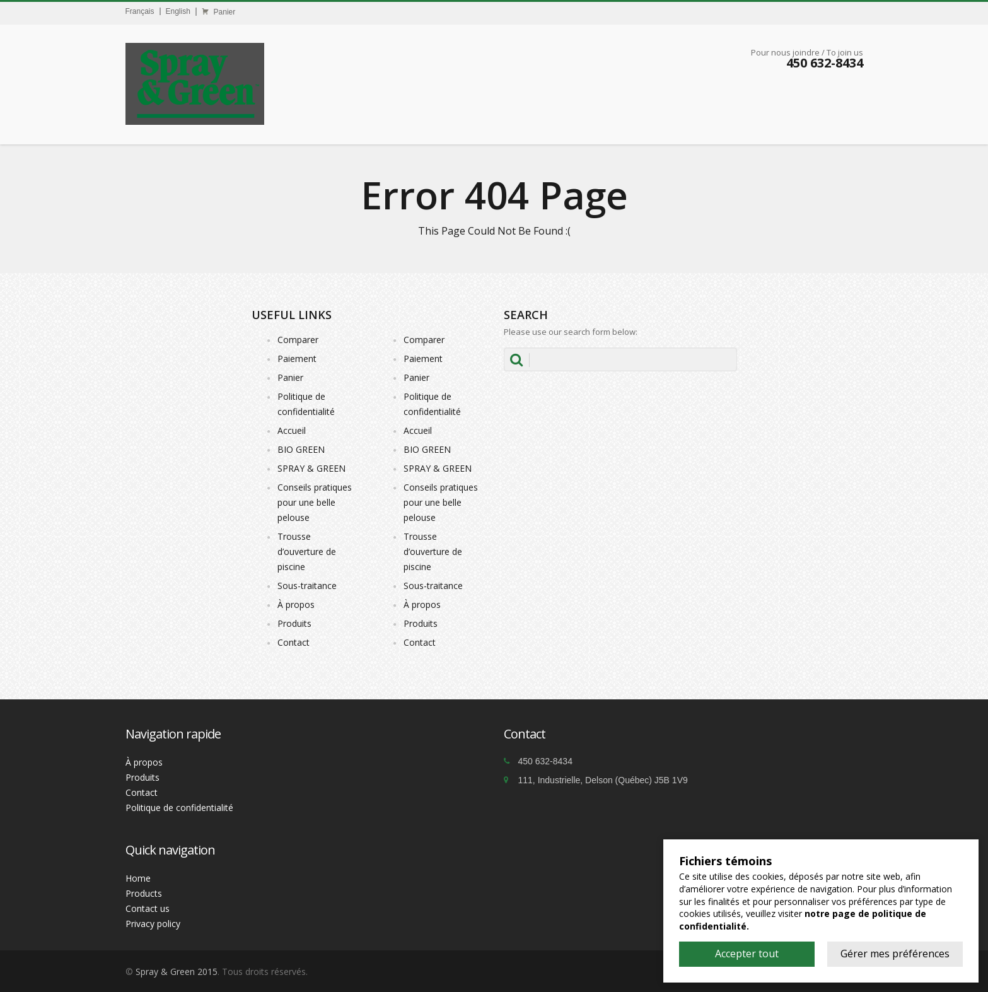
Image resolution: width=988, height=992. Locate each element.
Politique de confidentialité (179, 808)
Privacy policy (152, 924)
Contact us (147, 908)
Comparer (297, 340)
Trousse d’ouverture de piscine (306, 551)
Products (143, 893)
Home (138, 878)
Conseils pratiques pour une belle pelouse (314, 502)
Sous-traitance (307, 586)
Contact (293, 642)
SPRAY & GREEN (311, 468)
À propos (296, 604)
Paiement (297, 359)
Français (139, 11)
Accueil (291, 430)
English (178, 11)
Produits (294, 623)
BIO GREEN (301, 449)
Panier (218, 12)
